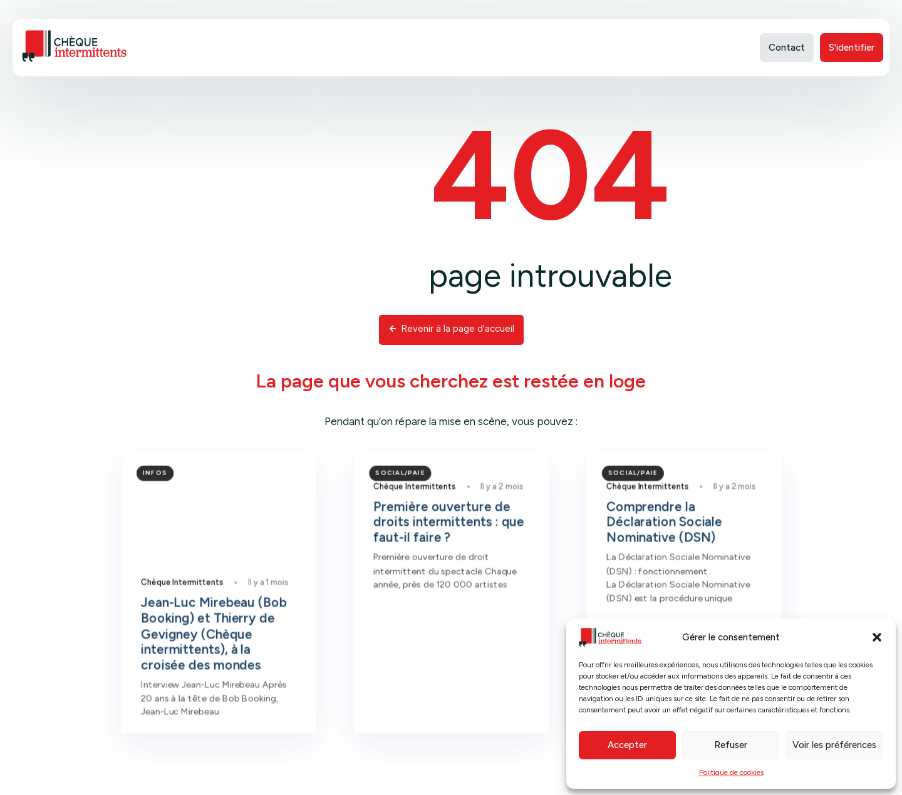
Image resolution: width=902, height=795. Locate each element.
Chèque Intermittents (204, 604)
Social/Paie (404, 503)
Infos (179, 503)
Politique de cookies (731, 772)
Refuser (730, 745)
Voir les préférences (834, 745)
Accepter (627, 745)
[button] (877, 637)
